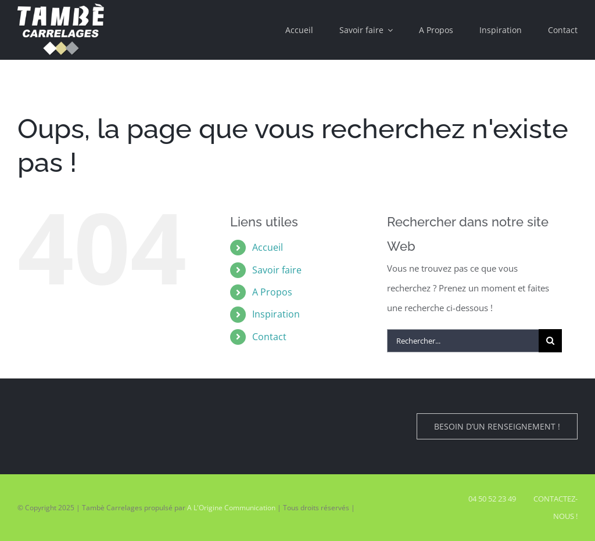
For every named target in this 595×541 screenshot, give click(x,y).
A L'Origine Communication (231, 508)
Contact (269, 336)
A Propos (272, 292)
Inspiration (276, 314)
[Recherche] (550, 340)
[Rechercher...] (463, 340)
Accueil (267, 247)
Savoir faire (277, 270)
